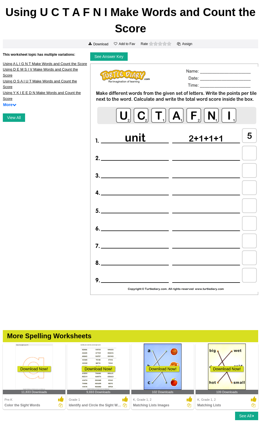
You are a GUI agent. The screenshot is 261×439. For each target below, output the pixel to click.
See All (246, 416)
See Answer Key (108, 56)
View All (14, 117)
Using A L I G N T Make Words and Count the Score (45, 64)
